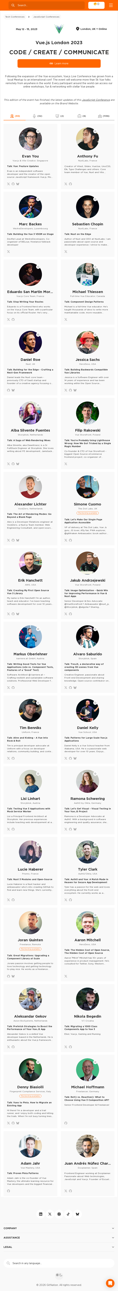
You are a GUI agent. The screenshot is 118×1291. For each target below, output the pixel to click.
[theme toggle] (59, 1276)
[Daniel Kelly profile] (88, 729)
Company (59, 1228)
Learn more (59, 63)
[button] (15, 116)
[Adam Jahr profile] (30, 1163)
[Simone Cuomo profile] (88, 508)
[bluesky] (77, 1214)
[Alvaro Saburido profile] (88, 657)
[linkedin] (40, 1214)
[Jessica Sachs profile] (88, 361)
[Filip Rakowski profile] (88, 433)
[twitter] (49, 1214)
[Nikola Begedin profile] (88, 1018)
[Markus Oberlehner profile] (30, 657)
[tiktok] (68, 1214)
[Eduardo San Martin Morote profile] (30, 292)
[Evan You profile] (30, 156)
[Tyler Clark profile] (88, 871)
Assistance (59, 1237)
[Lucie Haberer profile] (30, 871)
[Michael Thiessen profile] (88, 292)
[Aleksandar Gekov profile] (30, 1018)
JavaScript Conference (96, 99)
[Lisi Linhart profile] (30, 800)
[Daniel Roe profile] (30, 361)
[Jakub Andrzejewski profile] (88, 583)
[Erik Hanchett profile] (30, 583)
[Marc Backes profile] (30, 224)
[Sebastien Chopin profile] (88, 224)
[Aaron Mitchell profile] (88, 944)
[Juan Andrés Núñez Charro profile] (88, 1163)
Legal (59, 1247)
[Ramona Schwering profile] (88, 800)
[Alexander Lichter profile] (30, 508)
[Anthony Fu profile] (88, 156)
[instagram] (59, 1214)
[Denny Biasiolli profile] (30, 1091)
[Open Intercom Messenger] (110, 1283)
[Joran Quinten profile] (30, 944)
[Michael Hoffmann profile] (88, 1091)
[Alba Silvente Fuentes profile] (30, 433)
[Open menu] (110, 5)
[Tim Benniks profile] (30, 729)
